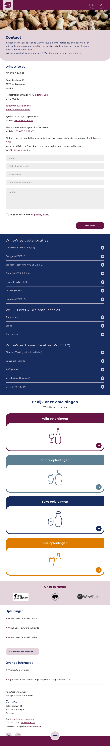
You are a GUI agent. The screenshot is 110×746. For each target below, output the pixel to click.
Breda (9, 325)
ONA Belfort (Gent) (16, 386)
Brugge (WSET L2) (16, 256)
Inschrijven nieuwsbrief (22, 651)
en (93, 5)
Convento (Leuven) (16, 361)
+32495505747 (28, 722)
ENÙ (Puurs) (12, 369)
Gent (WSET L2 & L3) (18, 273)
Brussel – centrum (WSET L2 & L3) (25, 264)
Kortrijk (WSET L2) (16, 290)
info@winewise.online (18, 105)
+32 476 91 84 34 (23, 120)
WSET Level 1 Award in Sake (22, 618)
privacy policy (41, 214)
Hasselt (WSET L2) (16, 282)
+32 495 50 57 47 (24, 131)
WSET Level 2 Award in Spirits (23, 628)
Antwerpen (12, 317)
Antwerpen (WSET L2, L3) (20, 247)
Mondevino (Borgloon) (18, 378)
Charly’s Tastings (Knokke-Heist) (24, 352)
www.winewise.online (18, 109)
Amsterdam (12, 334)
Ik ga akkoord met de (29, 214)
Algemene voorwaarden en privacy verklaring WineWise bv (39, 679)
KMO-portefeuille (38, 94)
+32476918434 (34, 726)
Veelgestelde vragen (19, 670)
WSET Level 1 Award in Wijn (22, 637)
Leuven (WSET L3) (16, 299)
